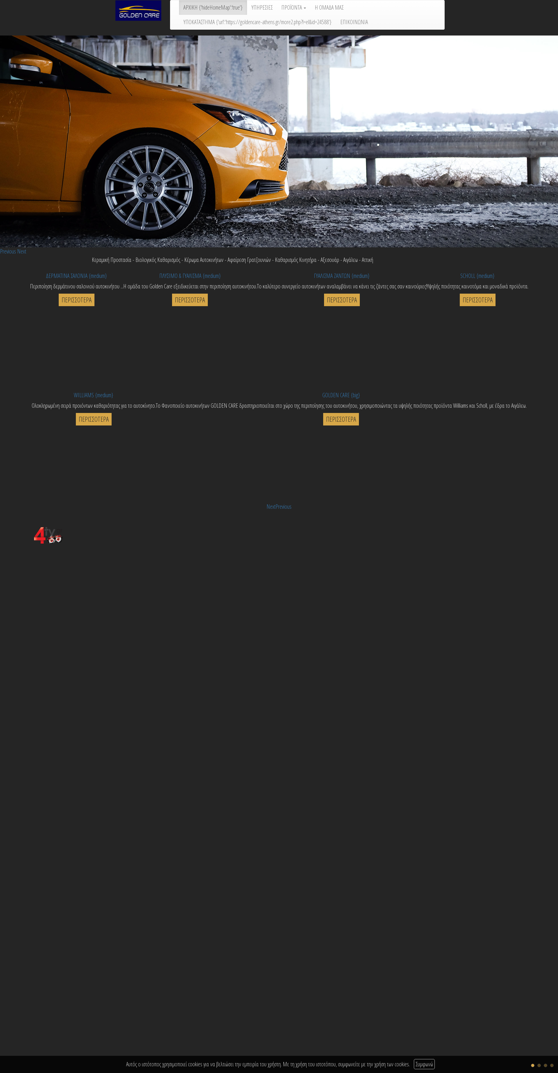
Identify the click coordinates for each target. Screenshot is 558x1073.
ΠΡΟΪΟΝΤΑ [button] (293, 7)
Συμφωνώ (424, 1064)
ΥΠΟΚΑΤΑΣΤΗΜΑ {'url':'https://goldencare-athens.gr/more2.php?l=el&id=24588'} (257, 22)
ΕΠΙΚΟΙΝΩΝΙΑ (354, 22)
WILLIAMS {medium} (93, 395)
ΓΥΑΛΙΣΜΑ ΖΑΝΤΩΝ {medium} (342, 276)
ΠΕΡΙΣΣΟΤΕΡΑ (77, 299)
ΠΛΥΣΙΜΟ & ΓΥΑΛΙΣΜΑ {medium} (190, 276)
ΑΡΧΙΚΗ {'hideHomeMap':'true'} (213, 7)
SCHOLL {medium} (477, 276)
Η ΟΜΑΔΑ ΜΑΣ (329, 7)
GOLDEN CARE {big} (341, 395)
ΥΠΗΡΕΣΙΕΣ (262, 7)
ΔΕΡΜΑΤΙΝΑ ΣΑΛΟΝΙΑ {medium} (76, 276)
